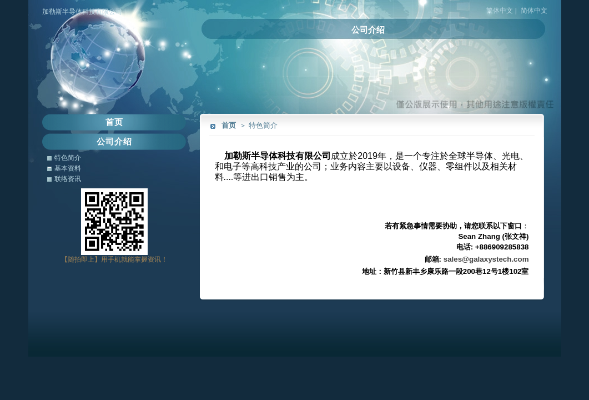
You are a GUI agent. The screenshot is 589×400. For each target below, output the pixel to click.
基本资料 (67, 168)
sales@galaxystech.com (486, 259)
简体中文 (534, 10)
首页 (228, 125)
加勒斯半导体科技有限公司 (82, 12)
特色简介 (67, 158)
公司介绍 (368, 29)
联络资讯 (67, 179)
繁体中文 (499, 10)
